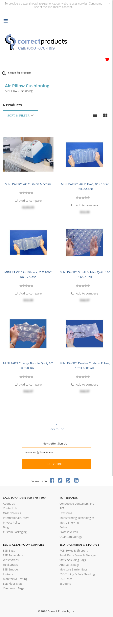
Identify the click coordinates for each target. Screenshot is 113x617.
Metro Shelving (69, 522)
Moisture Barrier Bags (73, 569)
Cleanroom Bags (13, 588)
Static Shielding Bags (72, 560)
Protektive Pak (68, 532)
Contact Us (10, 508)
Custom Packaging (15, 532)
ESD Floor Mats (12, 583)
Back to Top (56, 425)
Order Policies (12, 513)
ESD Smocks (11, 569)
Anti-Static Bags (69, 565)
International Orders (16, 518)
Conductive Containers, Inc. (77, 503)
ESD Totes (65, 579)
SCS (61, 508)
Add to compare (30, 200)
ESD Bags (9, 550)
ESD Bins (65, 583)
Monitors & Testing (15, 579)
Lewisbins (65, 513)
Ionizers (8, 574)
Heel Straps (10, 565)
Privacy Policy (11, 522)
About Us (9, 503)
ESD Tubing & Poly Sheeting (77, 574)
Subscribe (57, 464)
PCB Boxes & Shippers (73, 550)
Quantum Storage (70, 537)
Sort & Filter (20, 115)
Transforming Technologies (76, 518)
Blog (6, 527)
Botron (63, 527)
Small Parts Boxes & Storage (77, 555)
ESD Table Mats (13, 555)
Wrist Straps (11, 560)
